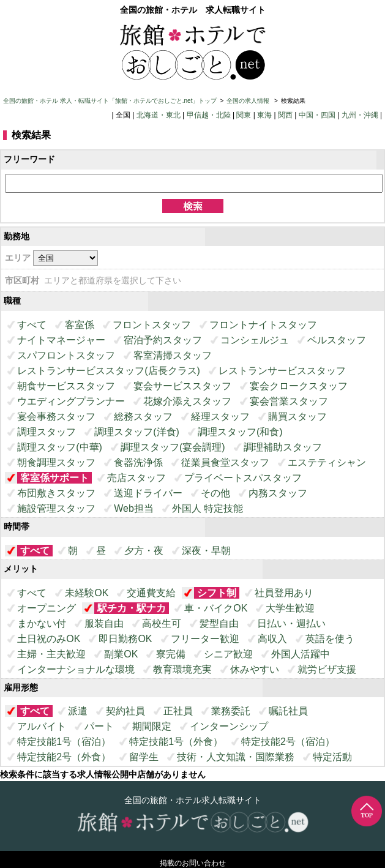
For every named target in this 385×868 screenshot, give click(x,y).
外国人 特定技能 (207, 508)
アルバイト (41, 726)
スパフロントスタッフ (66, 355)
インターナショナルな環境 (76, 669)
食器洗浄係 (138, 462)
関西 (285, 115)
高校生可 (161, 623)
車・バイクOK (215, 608)
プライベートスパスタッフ (243, 478)
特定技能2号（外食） (64, 757)
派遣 (78, 711)
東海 (264, 115)
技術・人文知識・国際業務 (235, 757)
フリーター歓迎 (205, 639)
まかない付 (41, 623)
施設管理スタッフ (56, 508)
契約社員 (125, 711)
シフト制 (216, 593)
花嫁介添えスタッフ (187, 401)
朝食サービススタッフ (66, 386)
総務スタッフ (143, 416)
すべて (32, 325)
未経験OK (86, 593)
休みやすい (254, 669)
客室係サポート (54, 478)
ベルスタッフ (336, 340)
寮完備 (170, 654)
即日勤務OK (125, 639)
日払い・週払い (291, 623)
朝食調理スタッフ (56, 462)
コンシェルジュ (254, 340)
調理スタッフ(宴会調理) (173, 447)
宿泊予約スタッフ (163, 340)
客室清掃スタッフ (172, 355)
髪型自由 (219, 623)
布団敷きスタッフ (56, 493)
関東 (243, 115)
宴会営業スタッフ (289, 401)
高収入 (272, 639)
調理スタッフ (46, 432)
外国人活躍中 (300, 654)
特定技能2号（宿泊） (288, 741)
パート (99, 726)
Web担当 (134, 508)
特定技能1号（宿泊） (64, 741)
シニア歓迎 (228, 654)
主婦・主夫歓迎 (51, 654)
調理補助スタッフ (283, 447)
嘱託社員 (288, 711)
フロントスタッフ (152, 325)
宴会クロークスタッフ (299, 386)
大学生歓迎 (290, 608)
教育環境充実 (182, 669)
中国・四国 (317, 115)
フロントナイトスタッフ (263, 325)
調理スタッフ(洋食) (136, 432)
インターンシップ (229, 726)
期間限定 (151, 726)
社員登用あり (284, 593)
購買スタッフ (297, 416)
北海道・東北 (158, 115)
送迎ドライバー (148, 493)
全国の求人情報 (248, 100)
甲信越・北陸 (209, 115)
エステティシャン (327, 462)
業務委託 (230, 711)
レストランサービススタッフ (282, 370)
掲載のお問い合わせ (193, 863)
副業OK (121, 654)
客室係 (79, 325)
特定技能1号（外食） (176, 741)
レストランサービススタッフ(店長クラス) (108, 370)
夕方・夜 (143, 550)
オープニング (46, 608)
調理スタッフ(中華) (59, 447)
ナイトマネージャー (61, 340)
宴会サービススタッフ (182, 386)
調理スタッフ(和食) (240, 432)
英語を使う (329, 639)
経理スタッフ (220, 416)
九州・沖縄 (360, 115)
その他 (215, 493)
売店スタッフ (136, 478)
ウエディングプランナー (71, 401)
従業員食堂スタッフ (225, 462)
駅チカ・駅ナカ (131, 608)
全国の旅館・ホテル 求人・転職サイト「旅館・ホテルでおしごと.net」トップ (110, 100)
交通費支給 (151, 593)
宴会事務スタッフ (56, 416)
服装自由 (104, 623)
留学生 (144, 757)
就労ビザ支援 (326, 669)
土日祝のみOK (48, 639)
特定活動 (332, 757)
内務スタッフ (278, 493)
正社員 (178, 711)
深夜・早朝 (206, 550)
